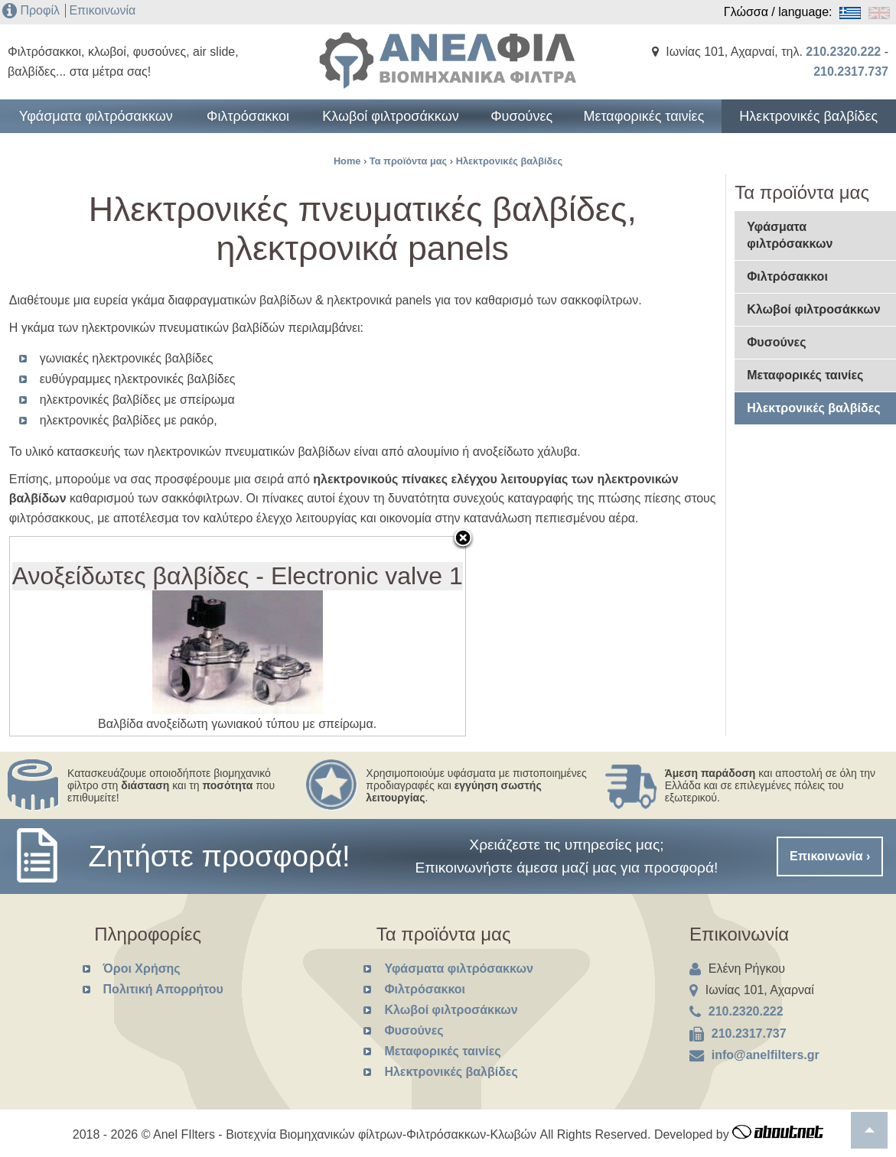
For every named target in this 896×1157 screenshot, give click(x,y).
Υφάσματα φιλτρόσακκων (80, 124)
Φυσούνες (518, 124)
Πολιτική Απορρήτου (163, 989)
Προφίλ (39, 10)
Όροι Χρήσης (142, 968)
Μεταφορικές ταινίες (655, 124)
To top (869, 1130)
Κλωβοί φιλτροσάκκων (382, 124)
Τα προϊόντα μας (408, 161)
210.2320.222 (843, 51)
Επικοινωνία (102, 10)
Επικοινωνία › (830, 856)
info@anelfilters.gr (765, 1054)
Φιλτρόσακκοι (231, 124)
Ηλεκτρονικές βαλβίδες (816, 124)
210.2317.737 (850, 71)
